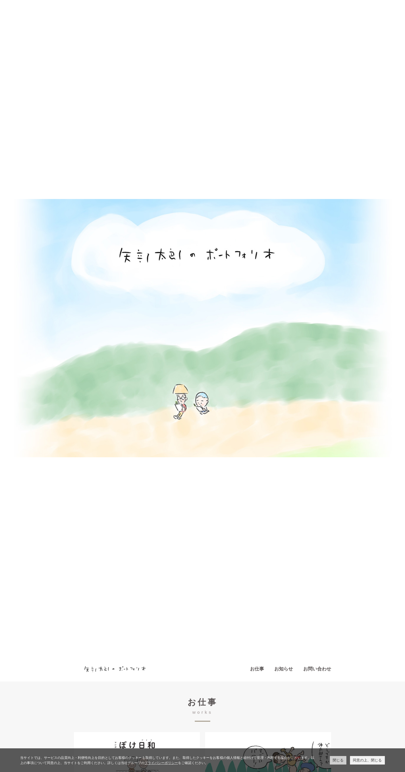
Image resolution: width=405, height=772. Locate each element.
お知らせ (283, 668)
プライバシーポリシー (161, 763)
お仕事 (257, 668)
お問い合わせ (317, 668)
